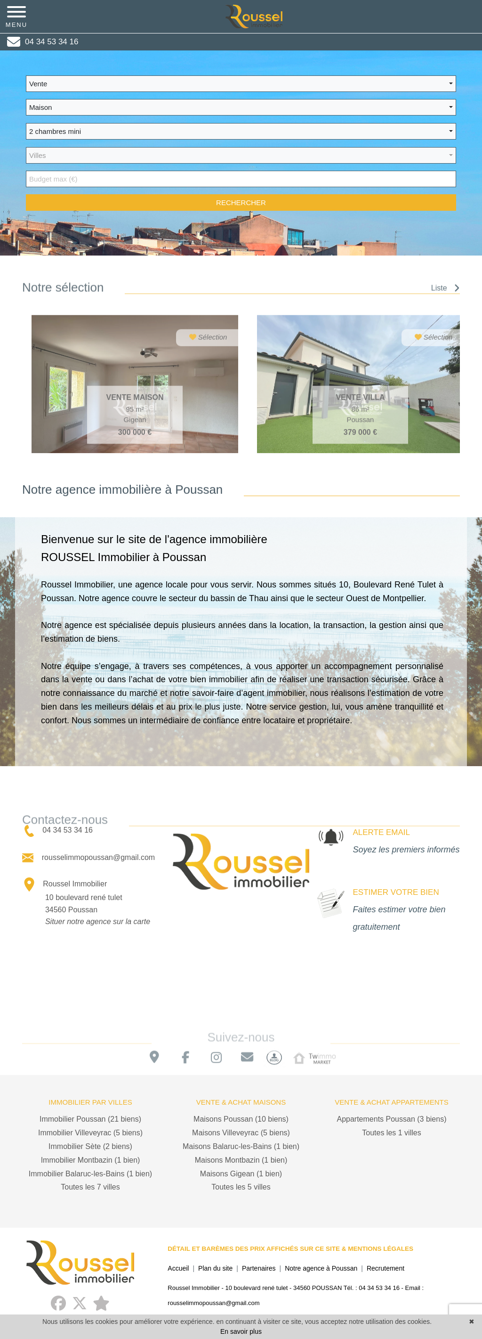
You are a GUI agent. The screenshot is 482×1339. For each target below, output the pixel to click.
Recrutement (385, 1268)
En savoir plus (241, 1331)
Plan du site (215, 1268)
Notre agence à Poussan (321, 1268)
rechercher (241, 202)
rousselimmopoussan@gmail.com (88, 857)
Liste (445, 291)
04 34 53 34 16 (58, 830)
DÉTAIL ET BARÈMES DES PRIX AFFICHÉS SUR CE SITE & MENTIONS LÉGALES (290, 1248)
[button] (241, 83)
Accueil (178, 1268)
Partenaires (259, 1268)
